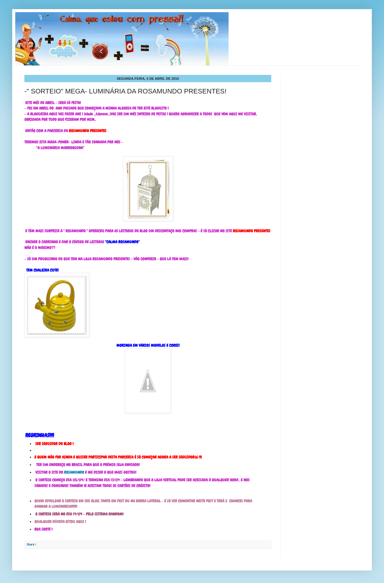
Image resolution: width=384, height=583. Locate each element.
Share (30, 544)
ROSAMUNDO (74, 472)
